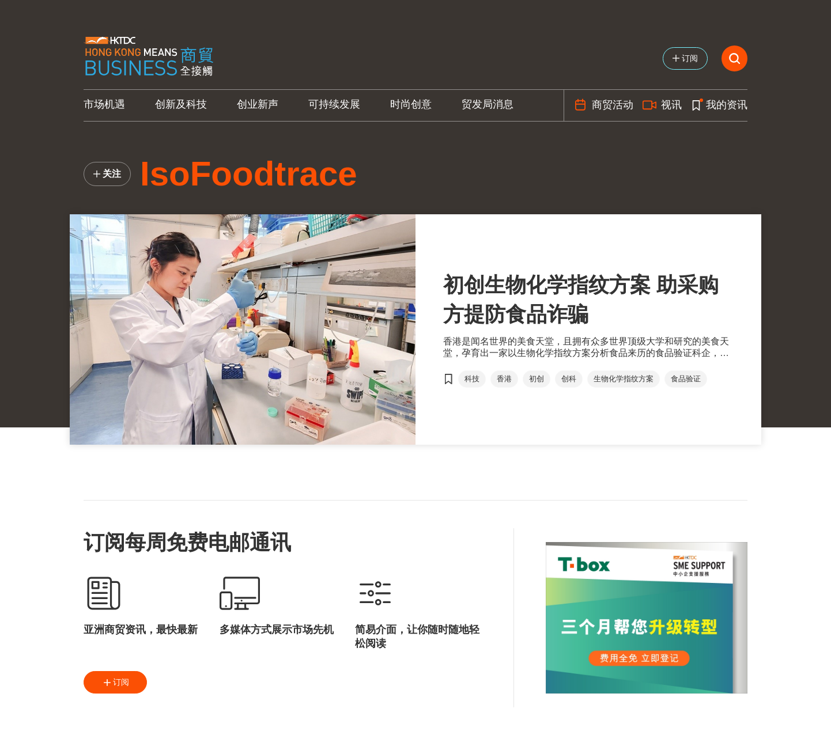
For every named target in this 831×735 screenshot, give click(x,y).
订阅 (115, 682)
